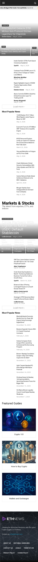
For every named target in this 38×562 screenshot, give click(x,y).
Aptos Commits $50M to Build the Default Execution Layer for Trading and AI (24, 96)
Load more (19, 106)
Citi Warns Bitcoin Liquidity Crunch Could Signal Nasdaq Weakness (25, 392)
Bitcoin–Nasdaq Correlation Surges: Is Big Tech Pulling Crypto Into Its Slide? (25, 356)
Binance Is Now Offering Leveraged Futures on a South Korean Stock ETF (23, 287)
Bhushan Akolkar (20, 77)
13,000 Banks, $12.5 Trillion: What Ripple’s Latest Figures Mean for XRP (25, 117)
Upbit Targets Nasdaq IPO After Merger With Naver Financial (25, 367)
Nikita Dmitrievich (21, 291)
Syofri (16, 65)
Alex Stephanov (20, 266)
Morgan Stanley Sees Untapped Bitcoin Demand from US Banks (25, 190)
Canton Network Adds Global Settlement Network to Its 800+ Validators (26, 178)
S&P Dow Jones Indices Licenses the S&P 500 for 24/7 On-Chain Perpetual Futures (24, 261)
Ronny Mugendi (20, 100)
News (3, 46)
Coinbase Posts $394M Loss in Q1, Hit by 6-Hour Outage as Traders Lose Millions (25, 72)
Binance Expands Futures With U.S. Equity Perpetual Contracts (26, 331)
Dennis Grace (19, 90)
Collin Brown (18, 302)
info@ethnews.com (16, 534)
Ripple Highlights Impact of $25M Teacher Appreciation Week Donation (24, 85)
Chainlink (5, 25)
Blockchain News (7, 219)
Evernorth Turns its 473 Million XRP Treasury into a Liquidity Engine (26, 129)
